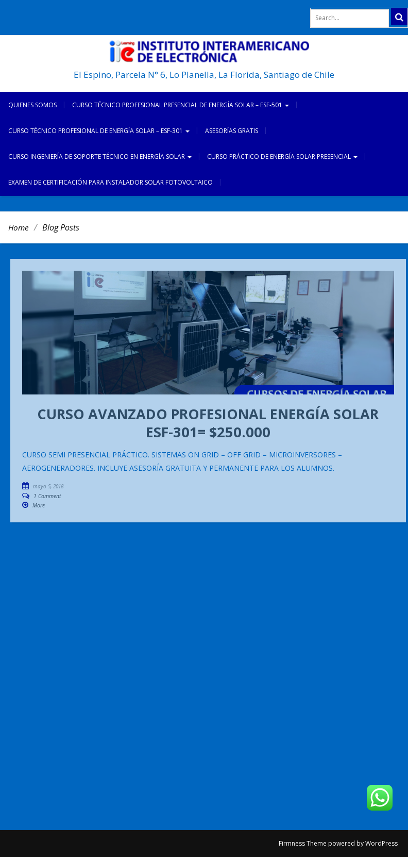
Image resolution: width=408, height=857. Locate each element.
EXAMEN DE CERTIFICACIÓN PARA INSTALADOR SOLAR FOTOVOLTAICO (110, 182)
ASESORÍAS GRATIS (231, 130)
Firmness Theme (303, 843)
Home (18, 227)
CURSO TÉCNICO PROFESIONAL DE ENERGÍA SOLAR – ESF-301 (99, 130)
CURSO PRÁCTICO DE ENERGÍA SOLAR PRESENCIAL (282, 156)
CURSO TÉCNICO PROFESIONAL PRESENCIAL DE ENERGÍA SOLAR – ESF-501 (180, 105)
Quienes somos (32, 105)
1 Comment (47, 496)
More (38, 505)
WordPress (381, 843)
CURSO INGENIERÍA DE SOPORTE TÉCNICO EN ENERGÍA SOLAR (100, 156)
